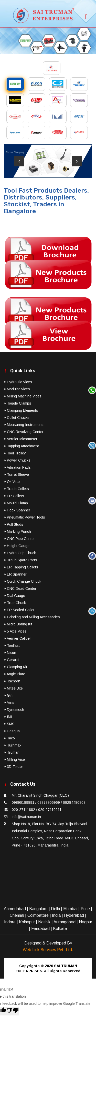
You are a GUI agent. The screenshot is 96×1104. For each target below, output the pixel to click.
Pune (85, 909)
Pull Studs (13, 524)
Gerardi (11, 660)
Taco (9, 738)
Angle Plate (14, 674)
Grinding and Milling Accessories (32, 617)
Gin (8, 695)
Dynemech (14, 710)
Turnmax (12, 745)
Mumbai (70, 909)
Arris (9, 702)
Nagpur (85, 922)
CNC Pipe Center (19, 539)
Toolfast (12, 645)
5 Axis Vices (15, 631)
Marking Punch (17, 531)
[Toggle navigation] (86, 15)
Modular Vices (17, 389)
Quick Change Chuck (22, 581)
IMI (8, 717)
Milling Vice (14, 759)
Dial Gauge (14, 596)
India (56, 915)
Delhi (55, 909)
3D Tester (13, 767)
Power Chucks (17, 460)
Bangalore (38, 909)
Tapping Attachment (21, 446)
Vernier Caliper (17, 638)
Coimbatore (38, 915)
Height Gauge (16, 546)
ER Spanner (15, 574)
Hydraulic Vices (18, 382)
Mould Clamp (16, 503)
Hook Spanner (17, 510)
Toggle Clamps (17, 403)
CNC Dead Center (20, 588)
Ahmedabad (15, 909)
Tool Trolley (15, 453)
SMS (9, 724)
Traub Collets (16, 489)
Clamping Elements (21, 410)
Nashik (44, 922)
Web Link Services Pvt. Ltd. (48, 950)
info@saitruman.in (26, 817)
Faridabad (40, 928)
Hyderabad (74, 915)
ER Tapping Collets (21, 567)
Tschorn (12, 681)
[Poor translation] (12, 1011)
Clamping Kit (15, 667)
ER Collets (14, 496)
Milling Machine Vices (22, 396)
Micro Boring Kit (18, 624)
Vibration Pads (17, 467)
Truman (11, 752)
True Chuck (15, 603)
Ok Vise (12, 482)
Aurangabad (65, 922)
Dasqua (12, 731)
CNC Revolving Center (24, 432)
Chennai (17, 915)
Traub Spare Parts (20, 560)
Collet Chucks (16, 417)
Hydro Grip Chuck (20, 553)
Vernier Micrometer (20, 439)
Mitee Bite (13, 688)
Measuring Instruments (24, 425)
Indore (10, 922)
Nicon (10, 653)
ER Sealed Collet (19, 610)
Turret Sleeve (16, 474)
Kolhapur (27, 922)
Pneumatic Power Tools (24, 517)
